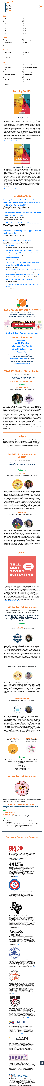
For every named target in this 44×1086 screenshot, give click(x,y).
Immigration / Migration (30, 64)
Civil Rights (7, 69)
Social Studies (8, 42)
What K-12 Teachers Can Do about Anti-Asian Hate (21, 223)
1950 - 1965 (7, 57)
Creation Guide (22, 340)
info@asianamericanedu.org (18, 358)
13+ (25, 33)
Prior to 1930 (8, 52)
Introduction (10, 245)
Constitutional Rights (10, 74)
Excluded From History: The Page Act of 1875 (22, 275)
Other (26, 42)
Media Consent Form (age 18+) (22, 346)
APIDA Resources (12, 258)
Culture (7, 79)
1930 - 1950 (7, 54)
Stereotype (27, 79)
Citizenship (8, 67)
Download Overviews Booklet (11, 189)
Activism (7, 64)
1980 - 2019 (27, 54)
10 (25, 25)
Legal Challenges (29, 72)
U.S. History (8, 45)
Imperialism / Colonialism (31, 67)
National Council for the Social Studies (17, 241)
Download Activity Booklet (11, 141)
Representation (28, 74)
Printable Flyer (22, 352)
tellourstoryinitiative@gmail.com (12, 600)
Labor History (28, 69)
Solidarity (27, 77)
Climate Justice (8, 72)
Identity (7, 84)
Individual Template (22, 343)
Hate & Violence (9, 81)
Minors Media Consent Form (22, 349)
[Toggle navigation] (41, 6)
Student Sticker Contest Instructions (22, 333)
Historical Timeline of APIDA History (19, 279)
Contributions (8, 77)
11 (25, 28)
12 (25, 30)
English (7, 40)
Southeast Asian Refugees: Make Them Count (23, 270)
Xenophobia (27, 81)
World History (28, 40)
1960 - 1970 (27, 52)
